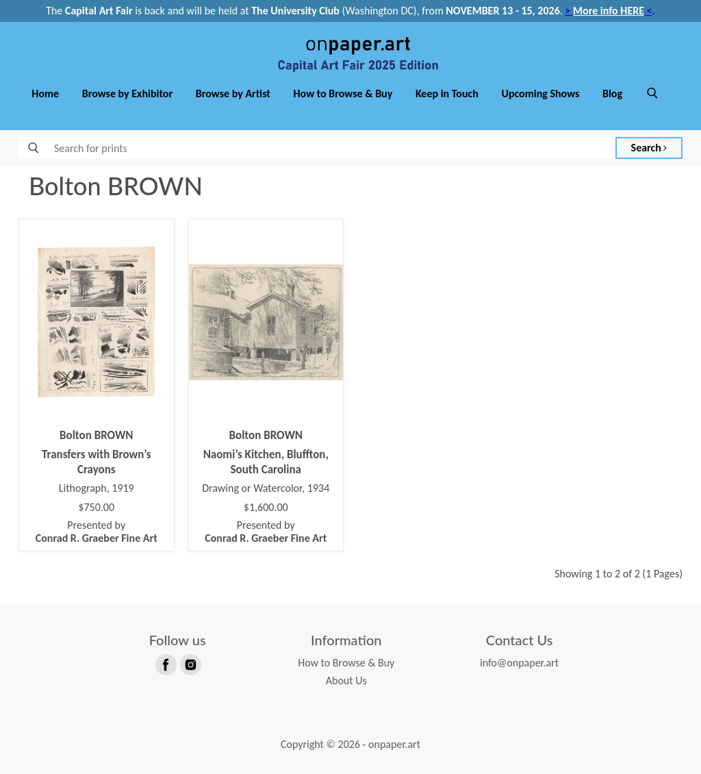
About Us (346, 680)
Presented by (96, 532)
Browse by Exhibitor (127, 93)
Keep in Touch (447, 93)
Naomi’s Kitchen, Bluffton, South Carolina (266, 462)
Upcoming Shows (540, 93)
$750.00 (96, 507)
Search (649, 147)
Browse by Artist (233, 93)
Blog (612, 93)
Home (45, 93)
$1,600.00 (266, 507)
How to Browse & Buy (343, 93)
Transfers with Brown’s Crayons (96, 462)
